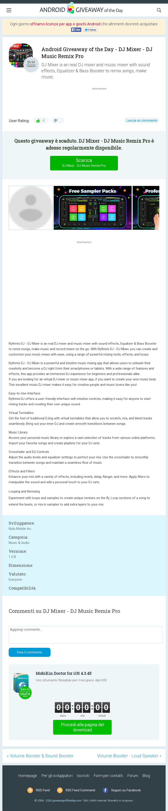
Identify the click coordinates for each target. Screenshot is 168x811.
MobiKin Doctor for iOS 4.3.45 (63, 673)
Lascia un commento (141, 120)
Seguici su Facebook (126, 790)
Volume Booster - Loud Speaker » (129, 755)
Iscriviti (83, 775)
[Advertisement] (101, 101)
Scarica (84, 163)
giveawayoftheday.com (67, 800)
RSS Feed (43, 790)
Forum (132, 775)
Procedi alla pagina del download (82, 727)
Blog (146, 775)
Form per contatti (108, 775)
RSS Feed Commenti (80, 790)
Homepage (27, 775)
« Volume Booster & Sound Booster (40, 755)
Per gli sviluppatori (57, 775)
